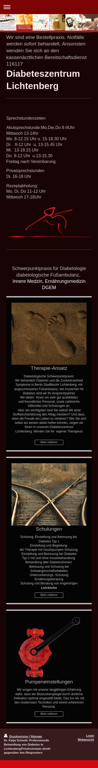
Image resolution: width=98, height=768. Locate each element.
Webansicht (86, 739)
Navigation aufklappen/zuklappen (49, 7)
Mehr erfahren (49, 442)
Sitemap (36, 736)
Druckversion (16, 736)
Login (90, 735)
